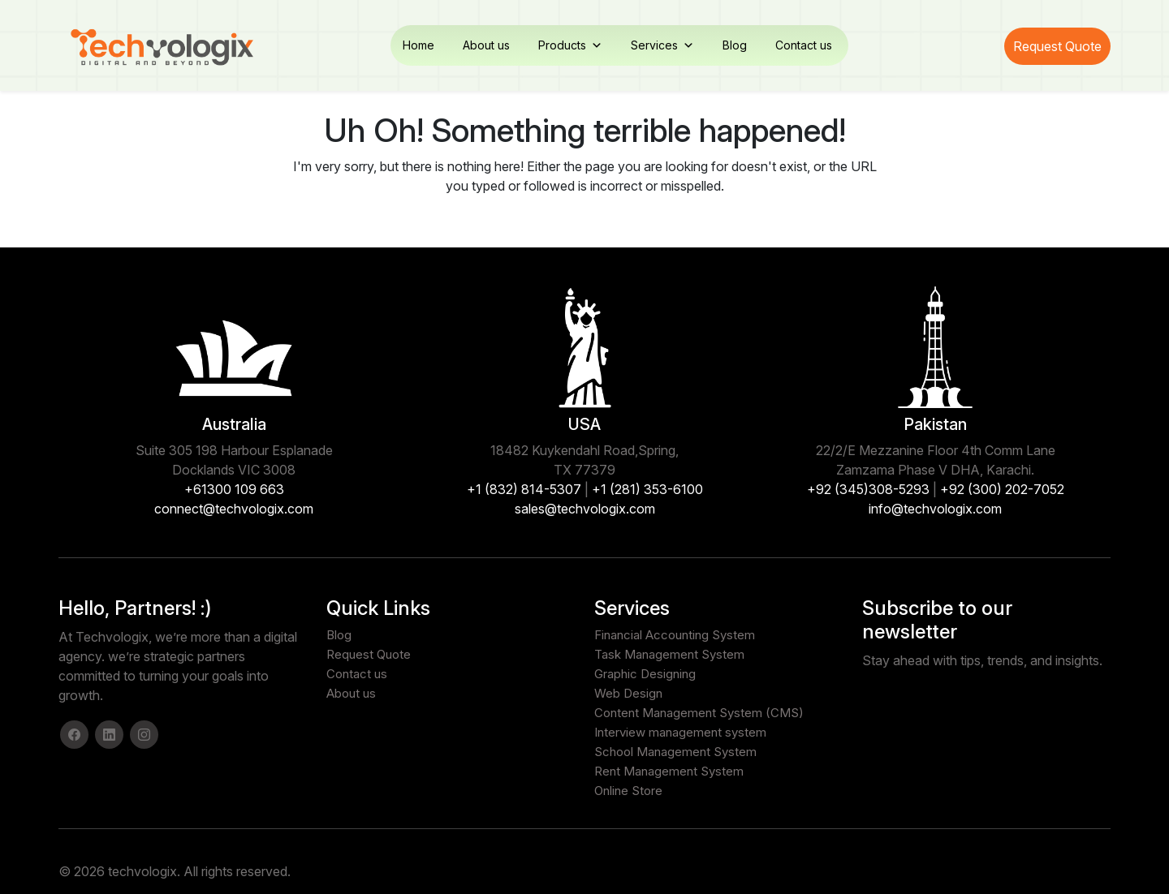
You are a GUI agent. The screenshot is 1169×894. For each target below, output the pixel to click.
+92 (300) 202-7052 (1002, 489)
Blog (735, 45)
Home (418, 45)
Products (570, 45)
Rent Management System (669, 771)
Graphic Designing (645, 673)
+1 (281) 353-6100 (647, 489)
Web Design (628, 693)
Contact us (803, 45)
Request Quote (1057, 46)
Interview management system (680, 732)
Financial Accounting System (674, 635)
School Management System (675, 751)
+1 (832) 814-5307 (524, 489)
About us (486, 45)
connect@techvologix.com (233, 509)
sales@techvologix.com (585, 509)
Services (662, 45)
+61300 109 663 (234, 489)
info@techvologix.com (935, 509)
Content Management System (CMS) (699, 712)
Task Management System (669, 654)
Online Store (628, 790)
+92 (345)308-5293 (868, 489)
